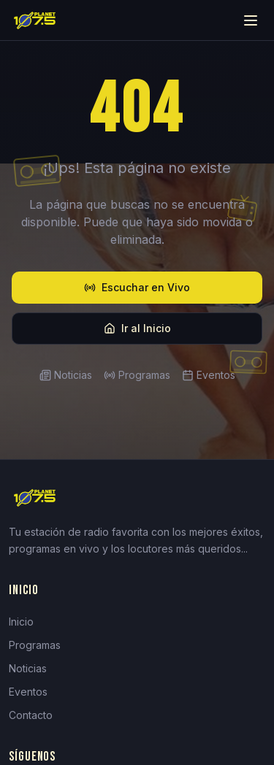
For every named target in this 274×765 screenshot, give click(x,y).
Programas (137, 375)
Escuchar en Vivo (137, 287)
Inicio (21, 621)
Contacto (31, 715)
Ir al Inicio (137, 328)
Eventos (208, 375)
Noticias (65, 375)
